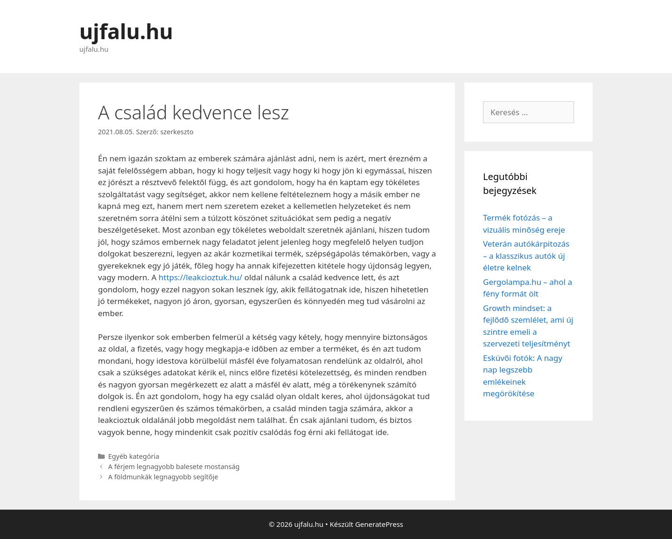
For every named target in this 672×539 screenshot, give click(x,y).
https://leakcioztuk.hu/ (200, 277)
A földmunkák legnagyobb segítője (163, 476)
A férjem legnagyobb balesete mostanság (174, 466)
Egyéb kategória (134, 456)
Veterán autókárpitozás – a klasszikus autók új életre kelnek (526, 255)
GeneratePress (379, 524)
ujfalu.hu (126, 31)
